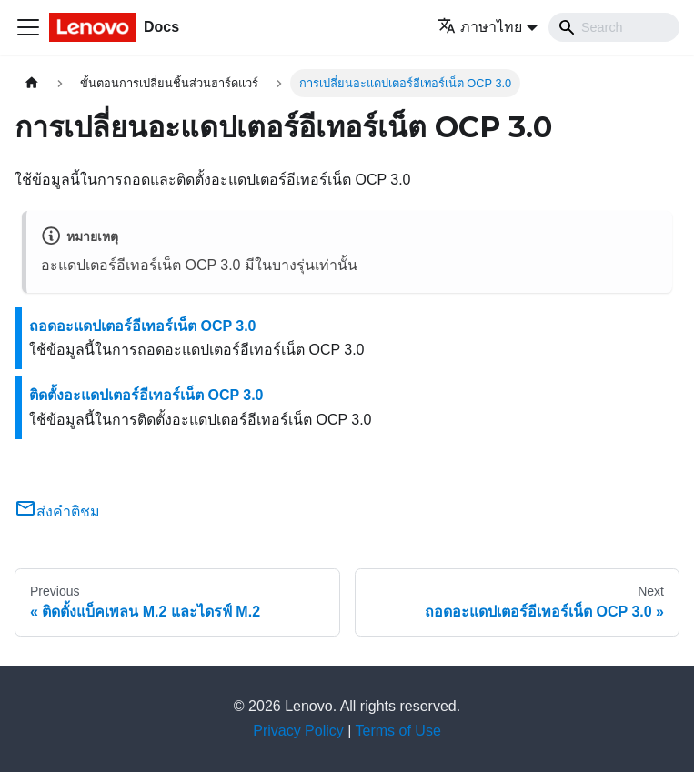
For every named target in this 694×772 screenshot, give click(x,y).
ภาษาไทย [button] (480, 27)
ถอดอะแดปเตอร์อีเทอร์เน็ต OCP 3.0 (142, 326)
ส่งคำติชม (57, 511)
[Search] (613, 27)
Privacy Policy (298, 730)
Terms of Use (398, 730)
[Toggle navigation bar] (28, 27)
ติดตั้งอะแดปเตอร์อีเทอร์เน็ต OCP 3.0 (146, 395)
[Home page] (32, 83)
